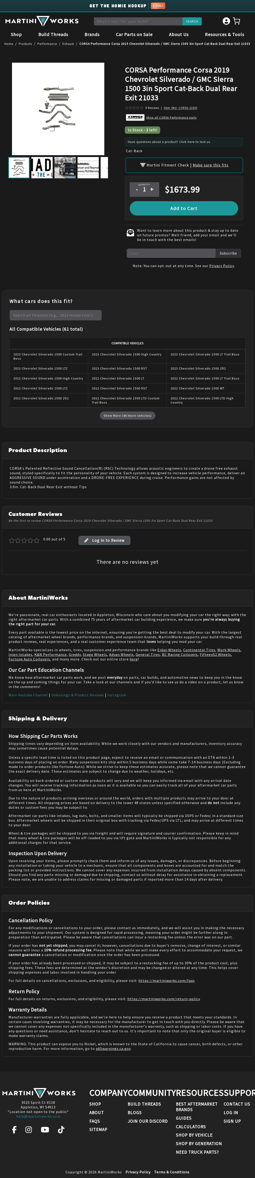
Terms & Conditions (171, 1172)
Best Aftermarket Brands (197, 1106)
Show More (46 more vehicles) (128, 410)
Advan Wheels (121, 649)
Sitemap (98, 1129)
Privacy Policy (221, 260)
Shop (16, 35)
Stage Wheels (95, 649)
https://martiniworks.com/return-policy (163, 993)
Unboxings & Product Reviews (77, 689)
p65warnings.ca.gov (113, 1043)
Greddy (75, 649)
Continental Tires (199, 644)
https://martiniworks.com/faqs (166, 975)
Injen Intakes (20, 649)
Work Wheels (228, 644)
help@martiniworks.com (38, 1116)
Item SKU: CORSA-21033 (181, 109)
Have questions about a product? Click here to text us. (169, 143)
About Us (179, 35)
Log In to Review (104, 534)
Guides (184, 1118)
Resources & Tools (224, 35)
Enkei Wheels (169, 644)
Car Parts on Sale (134, 35)
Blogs (135, 1112)
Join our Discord (148, 1121)
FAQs (94, 1121)
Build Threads (53, 35)
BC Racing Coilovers (180, 649)
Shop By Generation (199, 1143)
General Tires (148, 649)
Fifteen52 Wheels (215, 649)
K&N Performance (50, 649)
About (96, 1112)
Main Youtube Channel (28, 689)
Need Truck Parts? (197, 1152)
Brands (91, 35)
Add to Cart (184, 203)
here (134, 653)
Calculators (191, 1126)
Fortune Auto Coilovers (29, 653)
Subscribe (228, 247)
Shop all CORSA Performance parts (171, 118)
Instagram (116, 689)
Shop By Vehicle (194, 1135)
